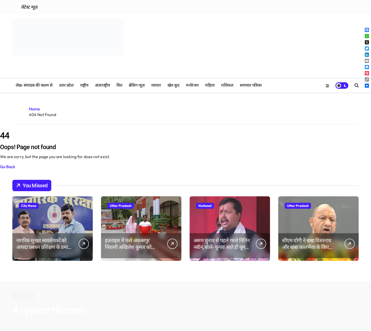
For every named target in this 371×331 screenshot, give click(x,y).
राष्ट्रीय (84, 85)
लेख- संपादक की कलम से (34, 85)
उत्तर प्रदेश (66, 85)
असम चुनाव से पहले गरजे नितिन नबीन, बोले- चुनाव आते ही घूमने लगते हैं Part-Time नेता (221, 247)
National (205, 206)
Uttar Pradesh (120, 206)
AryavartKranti (49, 309)
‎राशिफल (227, 85)
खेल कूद (173, 85)
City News (28, 206)
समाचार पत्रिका (251, 85)
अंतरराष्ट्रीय (102, 85)
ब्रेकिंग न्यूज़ (137, 85)
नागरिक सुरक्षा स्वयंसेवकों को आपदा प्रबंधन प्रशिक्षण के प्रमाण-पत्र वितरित (44, 247)
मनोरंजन (192, 85)
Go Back (7, 166)
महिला (210, 85)
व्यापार (156, 85)
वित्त (119, 85)
